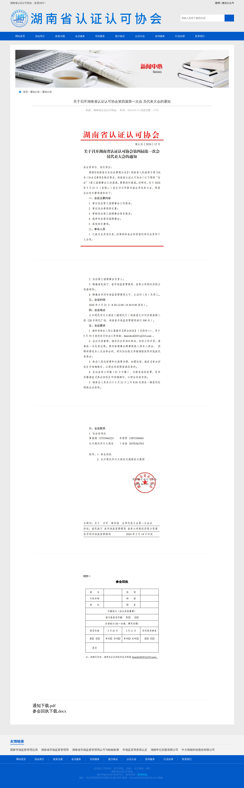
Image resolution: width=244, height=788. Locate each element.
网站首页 (20, 36)
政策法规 (60, 36)
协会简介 (40, 36)
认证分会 (140, 36)
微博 (217, 3)
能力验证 (120, 36)
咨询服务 (160, 36)
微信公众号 (228, 3)
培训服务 (100, 36)
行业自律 (180, 36)
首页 (25, 92)
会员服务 (80, 36)
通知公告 (35, 92)
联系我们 (200, 36)
